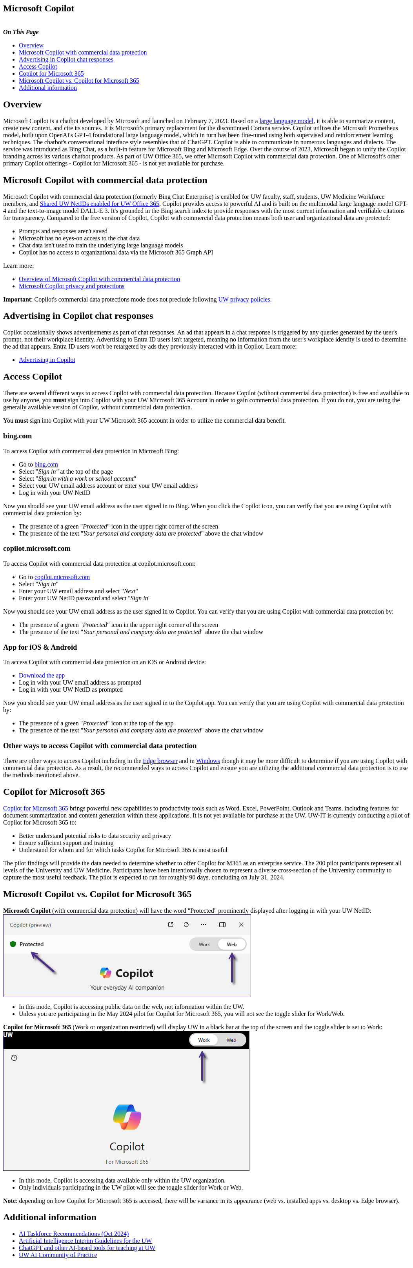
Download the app (42, 675)
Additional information (48, 87)
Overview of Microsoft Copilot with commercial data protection (99, 279)
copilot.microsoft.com (62, 577)
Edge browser (160, 761)
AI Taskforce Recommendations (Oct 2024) (74, 1233)
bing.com (46, 464)
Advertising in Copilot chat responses (66, 59)
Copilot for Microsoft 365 (51, 73)
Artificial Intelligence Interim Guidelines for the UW (85, 1240)
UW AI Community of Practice (58, 1255)
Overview (31, 45)
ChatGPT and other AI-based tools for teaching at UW (87, 1247)
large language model (286, 121)
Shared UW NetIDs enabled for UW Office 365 (99, 203)
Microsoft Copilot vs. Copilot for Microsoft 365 (79, 80)
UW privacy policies (244, 299)
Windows (208, 761)
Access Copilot (38, 66)
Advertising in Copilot (47, 359)
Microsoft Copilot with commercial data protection (83, 52)
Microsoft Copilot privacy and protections (71, 286)
